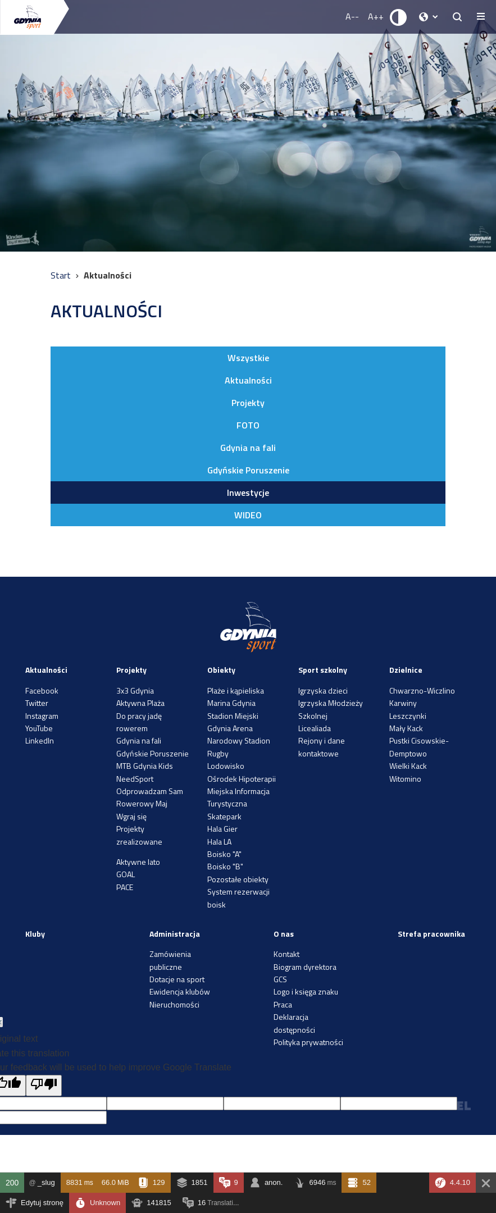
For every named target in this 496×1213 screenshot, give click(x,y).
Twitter (36, 703)
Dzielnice (405, 670)
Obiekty (221, 670)
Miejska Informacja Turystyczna (238, 797)
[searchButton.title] (457, 16)
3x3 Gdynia (135, 690)
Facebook (41, 690)
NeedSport (134, 779)
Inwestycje (248, 492)
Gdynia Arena (230, 728)
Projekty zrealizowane (139, 835)
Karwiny (403, 703)
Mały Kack (406, 728)
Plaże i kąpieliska (235, 690)
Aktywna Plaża (140, 703)
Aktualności (248, 380)
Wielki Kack (408, 766)
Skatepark (224, 816)
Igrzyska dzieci (323, 690)
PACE (124, 887)
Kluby (35, 934)
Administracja (174, 934)
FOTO (248, 425)
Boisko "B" (225, 866)
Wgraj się (131, 816)
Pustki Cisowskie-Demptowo (419, 747)
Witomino (405, 779)
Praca (283, 1004)
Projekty (248, 402)
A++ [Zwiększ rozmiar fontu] (376, 16)
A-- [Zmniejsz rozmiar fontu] (352, 16)
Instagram (41, 716)
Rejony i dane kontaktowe (321, 747)
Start (62, 275)
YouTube (39, 728)
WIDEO (248, 515)
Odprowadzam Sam (149, 791)
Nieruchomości (174, 1004)
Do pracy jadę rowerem (139, 722)
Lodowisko (225, 766)
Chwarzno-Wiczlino (422, 690)
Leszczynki (407, 716)
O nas (284, 934)
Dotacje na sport (176, 979)
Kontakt (286, 954)
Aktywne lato (138, 862)
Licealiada (314, 728)
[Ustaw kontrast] (399, 17)
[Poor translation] (44, 1085)
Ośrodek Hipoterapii (241, 779)
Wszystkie (248, 357)
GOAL (125, 874)
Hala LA (219, 841)
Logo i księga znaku (306, 991)
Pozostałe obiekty (238, 879)
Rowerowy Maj (141, 803)
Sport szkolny (322, 670)
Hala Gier (222, 828)
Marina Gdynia (231, 703)
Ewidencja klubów (179, 991)
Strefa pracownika (431, 934)
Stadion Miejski (232, 716)
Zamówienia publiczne (170, 960)
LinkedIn (39, 740)
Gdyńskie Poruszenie (248, 470)
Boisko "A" (224, 854)
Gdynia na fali (248, 447)
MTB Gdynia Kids (144, 766)
